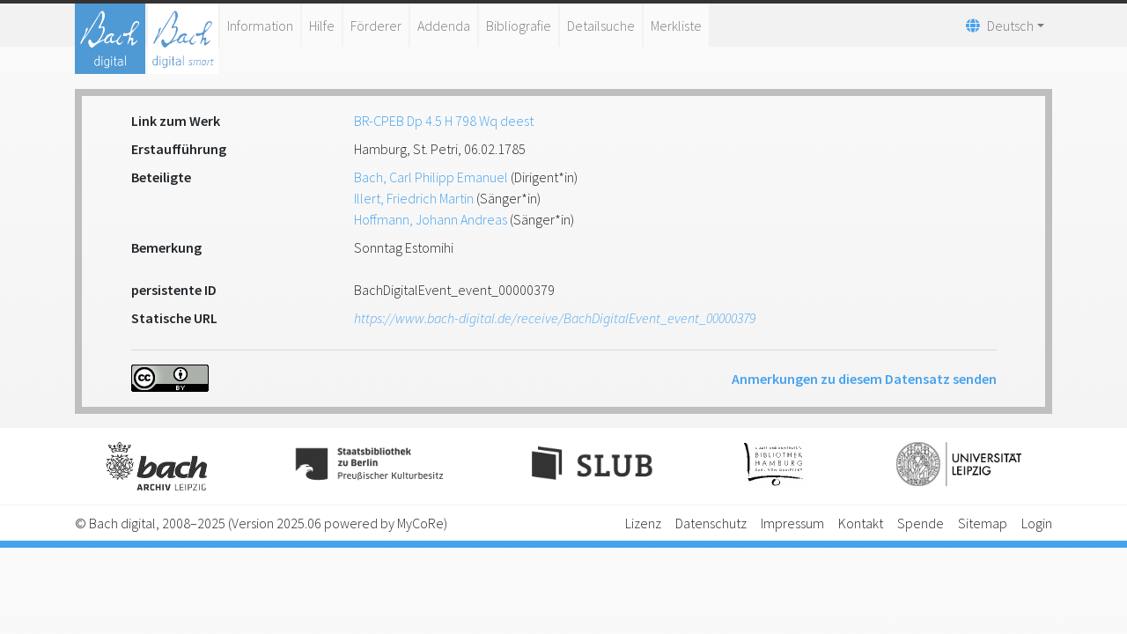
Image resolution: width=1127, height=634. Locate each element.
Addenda (443, 25)
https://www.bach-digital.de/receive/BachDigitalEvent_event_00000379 (554, 318)
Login (1036, 523)
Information (260, 25)
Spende (920, 523)
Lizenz (643, 523)
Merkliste (676, 25)
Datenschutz (711, 523)
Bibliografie (518, 25)
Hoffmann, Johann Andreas (430, 219)
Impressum (792, 523)
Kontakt (860, 523)
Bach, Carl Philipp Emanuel (431, 177)
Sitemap (982, 523)
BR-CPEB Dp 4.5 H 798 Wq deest (444, 120)
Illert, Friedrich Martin (414, 198)
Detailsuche (601, 25)
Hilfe (322, 25)
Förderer (375, 25)
